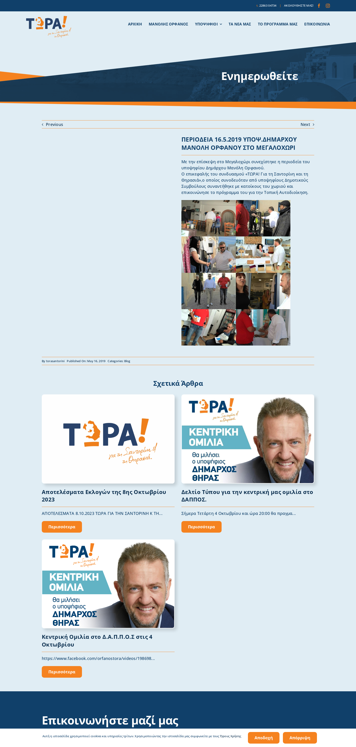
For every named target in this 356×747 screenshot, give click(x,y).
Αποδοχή (264, 737)
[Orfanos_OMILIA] (108, 542)
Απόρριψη (299, 737)
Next (305, 124)
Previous (54, 124)
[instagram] (328, 6)
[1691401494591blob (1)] (108, 397)
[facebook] (319, 6)
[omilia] (248, 397)
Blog (127, 361)
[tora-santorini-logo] (48, 18)
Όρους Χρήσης (230, 736)
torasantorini (55, 361)
